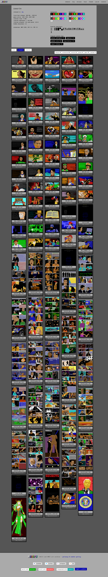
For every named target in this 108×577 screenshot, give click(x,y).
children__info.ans (68, 102)
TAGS (85, 2)
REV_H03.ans (69, 158)
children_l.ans (35, 65)
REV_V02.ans (85, 143)
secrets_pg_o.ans (52, 380)
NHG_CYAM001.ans (85, 250)
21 (51, 18)
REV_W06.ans (69, 116)
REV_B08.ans (85, 186)
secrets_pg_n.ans (19, 382)
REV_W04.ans (52, 121)
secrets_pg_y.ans (52, 292)
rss (73, 563)
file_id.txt (19, 109)
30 (51, 16)
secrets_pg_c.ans (86, 472)
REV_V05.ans (35, 135)
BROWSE (67, 2)
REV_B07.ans (69, 187)
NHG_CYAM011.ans (19, 221)
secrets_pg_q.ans (69, 355)
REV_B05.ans (52, 191)
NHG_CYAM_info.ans (35, 219)
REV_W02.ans (85, 129)
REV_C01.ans (69, 172)
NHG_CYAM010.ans (69, 230)
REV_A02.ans (52, 205)
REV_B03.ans (85, 199)
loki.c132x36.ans (19, 538)
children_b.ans (35, 93)
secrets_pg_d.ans (19, 470)
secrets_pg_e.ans (52, 469)
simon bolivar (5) (69, 41)
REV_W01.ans (69, 130)
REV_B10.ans (52, 177)
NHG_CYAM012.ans (52, 219)
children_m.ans (19, 65)
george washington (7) (57, 38)
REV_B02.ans (69, 201)
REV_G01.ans (85, 171)
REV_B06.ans (35, 191)
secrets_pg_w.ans (86, 294)
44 (70, 14)
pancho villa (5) (56, 41)
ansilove (32, 569)
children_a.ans (52, 93)
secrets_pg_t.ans (52, 336)
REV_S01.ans (52, 149)
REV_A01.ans (19, 207)
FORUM (91, 2)
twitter (50, 563)
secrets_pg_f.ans (36, 469)
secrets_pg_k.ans (36, 425)
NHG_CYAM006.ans (85, 236)
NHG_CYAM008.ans (52, 233)
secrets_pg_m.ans (86, 383)
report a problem (81, 569)
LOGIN (97, 2)
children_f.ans (52, 79)
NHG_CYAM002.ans (19, 249)
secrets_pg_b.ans (69, 488)
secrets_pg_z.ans (36, 292)
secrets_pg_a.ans (36, 513)
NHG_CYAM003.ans (52, 248)
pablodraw (50, 569)
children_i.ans (85, 65)
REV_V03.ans (19, 137)
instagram (62, 563)
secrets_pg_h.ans (86, 427)
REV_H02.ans (35, 163)
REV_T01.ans (35, 149)
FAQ (73, 2)
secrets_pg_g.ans (69, 444)
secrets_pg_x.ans (19, 293)
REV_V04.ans (52, 135)
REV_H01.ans (52, 163)
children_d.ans (85, 79)
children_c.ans (19, 93)
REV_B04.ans (19, 193)
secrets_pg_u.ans (36, 336)
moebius (70, 569)
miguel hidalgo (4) (57, 44)
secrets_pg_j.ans (52, 425)
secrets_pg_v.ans (69, 311)
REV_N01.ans (19, 151)
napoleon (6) (70, 38)
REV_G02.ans (19, 165)
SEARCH (103, 2)
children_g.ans (35, 79)
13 (70, 16)
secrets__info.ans (52, 513)
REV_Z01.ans (35, 107)
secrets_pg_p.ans (36, 380)
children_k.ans (52, 65)
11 (51, 20)
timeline (28, 50)
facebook (38, 563)
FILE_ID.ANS (85, 115)
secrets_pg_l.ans (69, 399)
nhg (22, 12)
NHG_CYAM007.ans (19, 235)
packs (14, 50)
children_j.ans (69, 65)
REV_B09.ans (19, 179)
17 (76, 14)
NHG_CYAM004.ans (35, 248)
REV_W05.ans (35, 121)
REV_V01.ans (69, 144)
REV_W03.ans (19, 123)
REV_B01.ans (35, 205)
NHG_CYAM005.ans (69, 244)
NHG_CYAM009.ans (35, 233)
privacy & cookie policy (72, 557)
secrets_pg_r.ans (86, 339)
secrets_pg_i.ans (19, 426)
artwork (20, 50)
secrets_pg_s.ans (19, 337)
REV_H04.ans (85, 157)
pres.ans (85, 512)
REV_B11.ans (35, 177)
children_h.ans (19, 79)
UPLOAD (79, 2)
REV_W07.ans (52, 107)
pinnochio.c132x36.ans (68, 505)
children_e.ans (69, 79)
